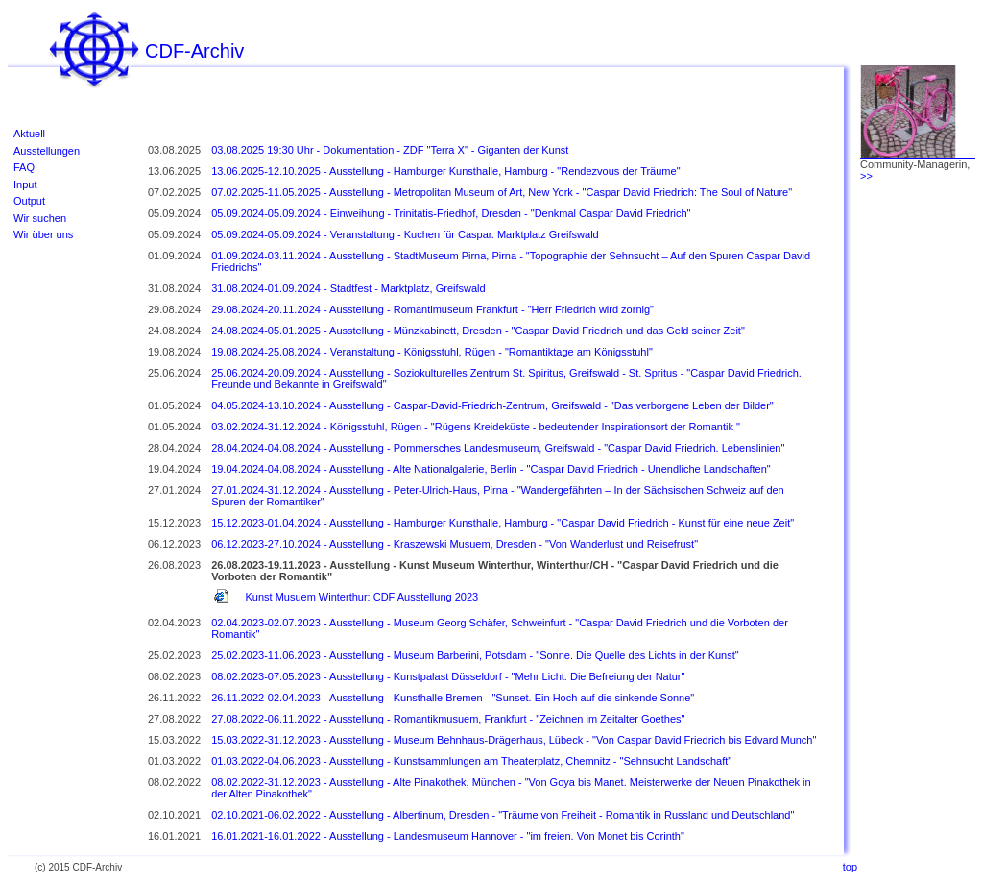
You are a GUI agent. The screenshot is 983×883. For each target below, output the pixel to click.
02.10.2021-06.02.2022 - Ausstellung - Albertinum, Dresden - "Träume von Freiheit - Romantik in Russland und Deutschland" (502, 815)
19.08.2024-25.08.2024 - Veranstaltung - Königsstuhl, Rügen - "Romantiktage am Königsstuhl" (432, 351)
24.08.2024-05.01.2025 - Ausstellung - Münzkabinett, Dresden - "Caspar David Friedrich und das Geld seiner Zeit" (478, 330)
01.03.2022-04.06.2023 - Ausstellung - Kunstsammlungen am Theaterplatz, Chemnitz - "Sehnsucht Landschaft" (471, 761)
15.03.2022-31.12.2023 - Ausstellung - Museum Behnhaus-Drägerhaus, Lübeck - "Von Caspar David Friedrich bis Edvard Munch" (513, 740)
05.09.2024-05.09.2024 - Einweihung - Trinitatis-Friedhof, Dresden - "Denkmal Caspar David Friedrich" (450, 213)
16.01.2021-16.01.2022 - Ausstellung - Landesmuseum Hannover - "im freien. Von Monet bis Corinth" (447, 836)
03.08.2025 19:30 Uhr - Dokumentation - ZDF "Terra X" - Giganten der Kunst (389, 150)
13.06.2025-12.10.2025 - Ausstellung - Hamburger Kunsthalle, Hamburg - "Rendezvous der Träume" (445, 171)
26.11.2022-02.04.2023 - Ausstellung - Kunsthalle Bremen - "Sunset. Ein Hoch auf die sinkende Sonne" (452, 697)
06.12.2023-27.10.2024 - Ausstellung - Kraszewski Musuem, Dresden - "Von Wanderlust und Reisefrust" (454, 544)
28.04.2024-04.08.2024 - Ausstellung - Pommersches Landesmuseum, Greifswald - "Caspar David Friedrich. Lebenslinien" (497, 448)
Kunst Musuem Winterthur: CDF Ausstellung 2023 (361, 596)
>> (866, 176)
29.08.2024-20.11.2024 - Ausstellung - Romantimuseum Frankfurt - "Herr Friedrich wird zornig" (432, 309)
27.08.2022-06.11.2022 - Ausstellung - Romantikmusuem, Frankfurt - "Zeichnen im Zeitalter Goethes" (447, 718)
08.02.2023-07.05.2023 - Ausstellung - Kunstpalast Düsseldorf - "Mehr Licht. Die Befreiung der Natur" (447, 676)
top (850, 866)
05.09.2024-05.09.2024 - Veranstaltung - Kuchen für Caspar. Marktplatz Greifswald (405, 234)
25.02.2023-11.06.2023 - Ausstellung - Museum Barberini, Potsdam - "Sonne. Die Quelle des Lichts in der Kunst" (475, 655)
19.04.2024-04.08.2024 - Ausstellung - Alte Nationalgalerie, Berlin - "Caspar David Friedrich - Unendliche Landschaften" (491, 469)
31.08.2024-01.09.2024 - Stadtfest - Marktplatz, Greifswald (348, 288)
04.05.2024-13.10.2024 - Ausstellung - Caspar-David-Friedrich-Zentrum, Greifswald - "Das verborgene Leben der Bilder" (492, 405)
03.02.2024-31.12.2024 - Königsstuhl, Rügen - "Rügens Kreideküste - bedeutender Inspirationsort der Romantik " (475, 426)
